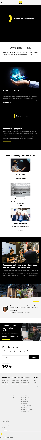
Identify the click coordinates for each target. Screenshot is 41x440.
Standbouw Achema (24, 380)
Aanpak (35, 382)
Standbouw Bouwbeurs (25, 386)
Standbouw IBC (24, 395)
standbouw (12, 133)
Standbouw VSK (24, 407)
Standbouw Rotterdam (15, 395)
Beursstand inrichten (5, 380)
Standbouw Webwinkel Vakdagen (27, 409)
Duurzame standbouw (5, 382)
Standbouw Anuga (24, 384)
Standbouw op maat (5, 391)
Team (35, 384)
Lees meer (20, 181)
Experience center (5, 384)
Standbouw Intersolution (25, 397)
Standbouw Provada (24, 401)
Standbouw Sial (24, 403)
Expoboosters (4, 386)
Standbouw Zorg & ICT (25, 411)
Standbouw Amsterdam (15, 380)
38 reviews (4, 427)
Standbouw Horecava (25, 391)
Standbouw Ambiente (25, 382)
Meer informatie (7, 102)
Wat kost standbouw (5, 393)
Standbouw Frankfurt (15, 386)
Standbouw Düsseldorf (15, 382)
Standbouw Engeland (15, 384)
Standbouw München (15, 391)
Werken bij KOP (36, 386)
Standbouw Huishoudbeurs (25, 393)
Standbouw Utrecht (15, 397)
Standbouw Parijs (14, 393)
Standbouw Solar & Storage (26, 405)
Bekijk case (36, 300)
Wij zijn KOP (36, 380)
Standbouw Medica (24, 399)
